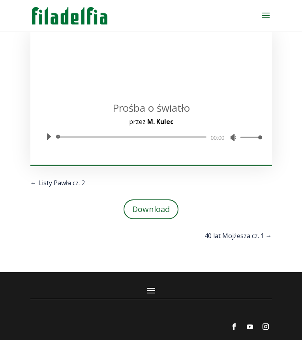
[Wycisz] (233, 137)
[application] (151, 137)
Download (151, 209)
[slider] (133, 137)
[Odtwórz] (48, 136)
